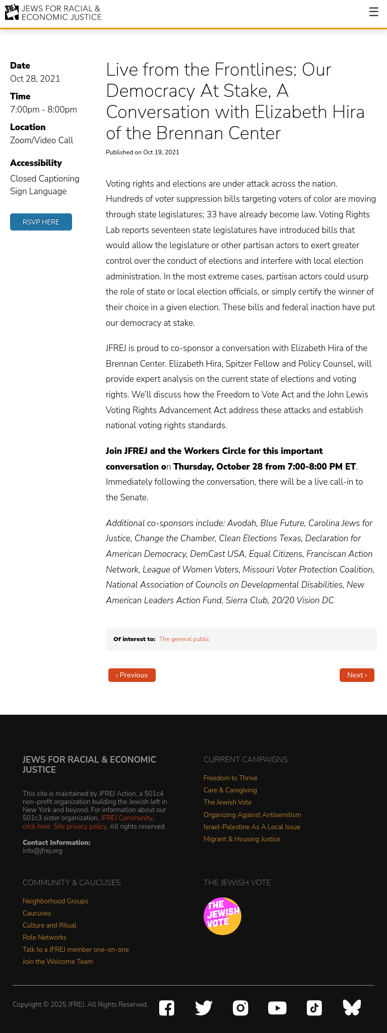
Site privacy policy (79, 826)
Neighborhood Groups (56, 901)
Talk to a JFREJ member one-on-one (76, 950)
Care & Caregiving (230, 790)
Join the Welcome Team (58, 962)
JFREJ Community (126, 818)
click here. (37, 826)
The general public (184, 639)
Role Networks (45, 938)
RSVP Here (41, 222)
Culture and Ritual (50, 926)
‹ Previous (132, 675)
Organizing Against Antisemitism (252, 815)
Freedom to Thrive (230, 778)
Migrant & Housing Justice (242, 839)
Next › (357, 675)
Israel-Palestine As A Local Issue (252, 827)
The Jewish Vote (227, 802)
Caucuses (37, 913)
